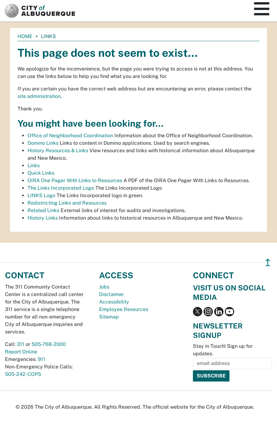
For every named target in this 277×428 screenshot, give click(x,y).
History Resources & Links (58, 150)
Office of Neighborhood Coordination (70, 136)
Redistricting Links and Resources (67, 203)
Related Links (43, 210)
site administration (39, 96)
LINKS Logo (41, 195)
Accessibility (114, 302)
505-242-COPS (23, 374)
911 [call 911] (41, 359)
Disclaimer (111, 294)
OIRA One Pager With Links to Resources (75, 180)
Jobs (104, 287)
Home (25, 36)
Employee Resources (123, 309)
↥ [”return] (268, 262)
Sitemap (109, 317)
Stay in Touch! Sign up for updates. (223, 350)
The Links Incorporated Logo (61, 188)
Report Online (21, 352)
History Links (43, 218)
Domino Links (43, 143)
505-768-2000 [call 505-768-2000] (49, 344)
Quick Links (41, 173)
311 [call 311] (20, 344)
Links (34, 165)
